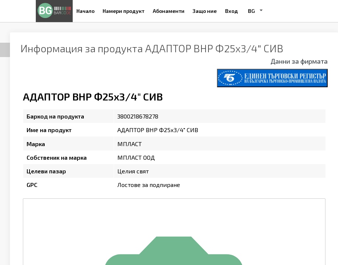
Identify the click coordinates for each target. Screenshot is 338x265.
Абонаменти (168, 11)
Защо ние (205, 11)
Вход (231, 11)
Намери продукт (123, 11)
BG (251, 11)
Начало (85, 11)
